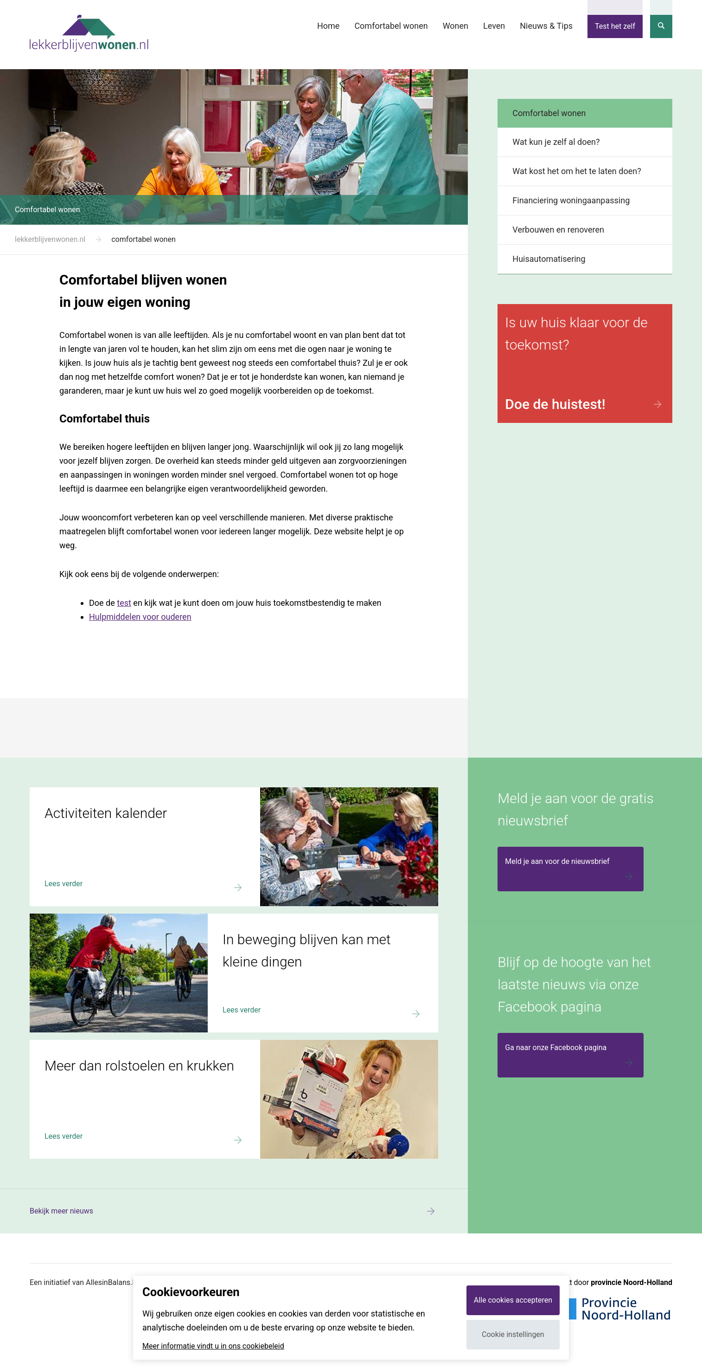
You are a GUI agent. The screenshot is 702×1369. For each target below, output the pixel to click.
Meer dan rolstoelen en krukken (81, 1044)
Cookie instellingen (513, 1334)
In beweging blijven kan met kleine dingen (98, 918)
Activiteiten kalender (63, 791)
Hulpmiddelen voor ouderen (140, 617)
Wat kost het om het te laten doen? (576, 171)
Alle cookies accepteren (513, 1300)
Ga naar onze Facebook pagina (570, 1056)
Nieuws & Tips (546, 26)
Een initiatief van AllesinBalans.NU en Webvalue (108, 1282)
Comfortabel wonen (391, 26)
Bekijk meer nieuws (234, 1211)
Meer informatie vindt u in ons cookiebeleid (213, 1346)
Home (328, 26)
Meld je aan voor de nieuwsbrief (570, 870)
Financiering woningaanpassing (571, 200)
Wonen (455, 26)
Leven (494, 26)
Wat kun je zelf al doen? (556, 142)
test (124, 603)
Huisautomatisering (548, 259)
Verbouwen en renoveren (558, 229)
